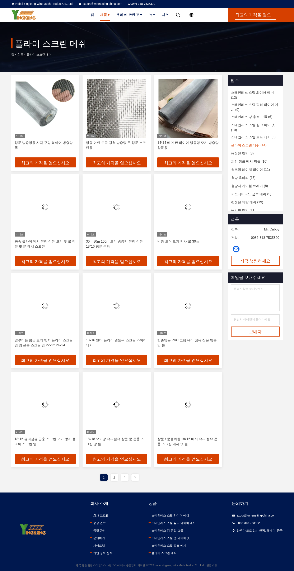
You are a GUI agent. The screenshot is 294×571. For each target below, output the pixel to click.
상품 (20, 54)
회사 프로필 (101, 515)
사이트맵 (99, 545)
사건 (165, 14)
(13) (252, 95)
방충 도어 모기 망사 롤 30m (178, 241)
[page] (125, 477)
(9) (254, 107)
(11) (250, 169)
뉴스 (152, 14)
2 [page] (114, 477)
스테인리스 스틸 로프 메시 (168, 545)
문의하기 (99, 538)
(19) (247, 202)
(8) (253, 137)
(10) (253, 127)
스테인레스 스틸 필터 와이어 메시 (173, 523)
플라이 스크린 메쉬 (164, 553)
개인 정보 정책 (102, 553)
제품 (105, 14)
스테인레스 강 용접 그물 (167, 530)
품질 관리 (99, 530)
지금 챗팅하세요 (255, 261)
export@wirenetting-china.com (100, 3)
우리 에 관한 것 (130, 14)
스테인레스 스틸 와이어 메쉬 (170, 515)
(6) (251, 117)
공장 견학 (99, 523)
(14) (249, 145)
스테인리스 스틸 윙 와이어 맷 (170, 538)
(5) (251, 194)
